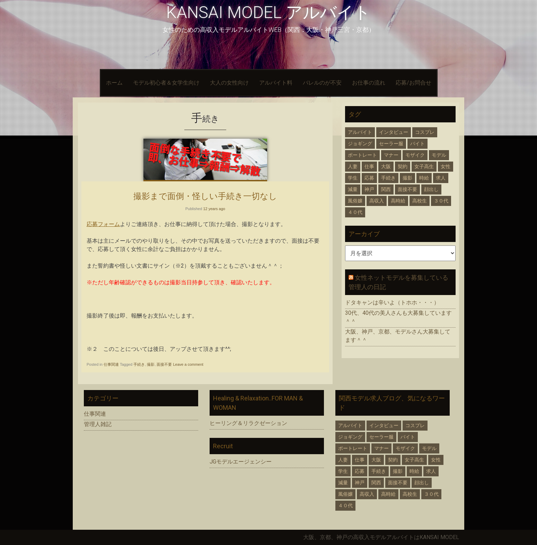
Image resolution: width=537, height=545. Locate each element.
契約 (402, 166)
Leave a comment (188, 364)
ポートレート (362, 155)
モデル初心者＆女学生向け (166, 82)
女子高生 (424, 166)
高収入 (376, 201)
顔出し (431, 189)
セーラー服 (391, 143)
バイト (417, 143)
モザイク (415, 155)
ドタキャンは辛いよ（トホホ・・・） (392, 302)
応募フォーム (103, 224)
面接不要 (164, 364)
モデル (439, 155)
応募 (369, 178)
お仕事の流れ (368, 82)
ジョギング (360, 143)
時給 (424, 178)
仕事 (369, 166)
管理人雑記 (98, 424)
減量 (353, 189)
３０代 (441, 201)
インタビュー (393, 132)
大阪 (386, 166)
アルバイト (360, 132)
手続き (139, 364)
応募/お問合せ (413, 82)
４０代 (355, 212)
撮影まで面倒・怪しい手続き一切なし (205, 196)
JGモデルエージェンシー (241, 461)
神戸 (369, 189)
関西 (386, 189)
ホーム (114, 82)
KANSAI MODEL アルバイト (268, 12)
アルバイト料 (275, 82)
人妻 (353, 166)
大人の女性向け (229, 82)
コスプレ (424, 132)
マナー (391, 155)
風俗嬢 (355, 201)
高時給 (398, 201)
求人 (441, 178)
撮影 (151, 364)
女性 (445, 166)
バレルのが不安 (322, 82)
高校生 (419, 201)
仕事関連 (111, 364)
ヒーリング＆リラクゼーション (248, 423)
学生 (353, 178)
